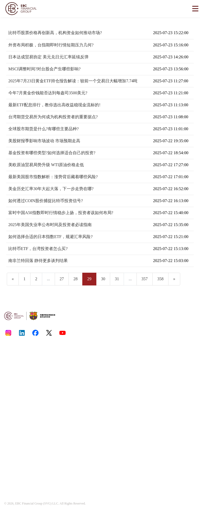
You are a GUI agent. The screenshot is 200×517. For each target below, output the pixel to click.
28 (75, 279)
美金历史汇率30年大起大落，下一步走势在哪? (50, 188)
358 (160, 279)
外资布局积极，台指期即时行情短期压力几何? (50, 45)
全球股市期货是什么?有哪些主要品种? (43, 129)
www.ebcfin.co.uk (158, 377)
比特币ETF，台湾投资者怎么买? (38, 248)
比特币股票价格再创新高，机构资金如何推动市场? (55, 32)
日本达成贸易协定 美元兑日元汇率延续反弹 (48, 57)
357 (144, 279)
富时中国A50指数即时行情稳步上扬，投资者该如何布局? (60, 212)
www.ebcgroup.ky (167, 382)
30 (103, 279)
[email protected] (159, 431)
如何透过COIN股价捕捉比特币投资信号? (45, 200)
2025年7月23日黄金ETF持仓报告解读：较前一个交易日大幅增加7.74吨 (73, 81)
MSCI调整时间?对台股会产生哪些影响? (44, 69)
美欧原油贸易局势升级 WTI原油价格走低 (46, 165)
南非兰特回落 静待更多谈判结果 (38, 260)
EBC (18, 503)
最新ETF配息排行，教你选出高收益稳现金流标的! (54, 105)
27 (62, 279)
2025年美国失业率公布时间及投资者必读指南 (50, 224)
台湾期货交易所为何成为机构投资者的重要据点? (53, 117)
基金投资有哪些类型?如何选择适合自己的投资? (51, 153)
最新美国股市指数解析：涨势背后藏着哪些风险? (53, 177)
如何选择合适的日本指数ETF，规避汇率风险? (50, 236)
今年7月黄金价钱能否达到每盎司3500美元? (47, 93)
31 (117, 279)
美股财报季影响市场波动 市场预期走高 (44, 141)
